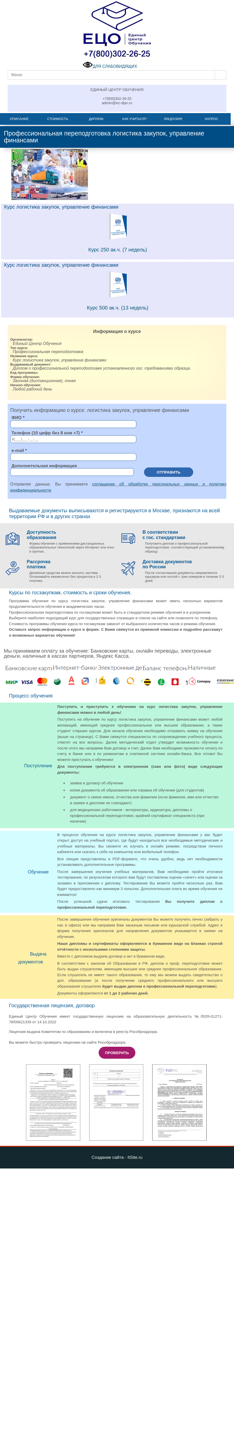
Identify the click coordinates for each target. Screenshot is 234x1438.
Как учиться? (134, 119)
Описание (19, 119)
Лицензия (173, 119)
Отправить (168, 472)
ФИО (16, 417)
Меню (16, 75)
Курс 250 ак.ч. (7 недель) (117, 249)
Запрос (211, 119)
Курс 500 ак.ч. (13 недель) (117, 308)
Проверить (117, 1053)
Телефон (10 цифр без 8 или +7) (45, 433)
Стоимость (57, 119)
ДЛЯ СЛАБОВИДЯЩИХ (110, 66)
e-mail (17, 450)
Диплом (96, 119)
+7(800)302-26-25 (117, 99)
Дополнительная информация (44, 465)
